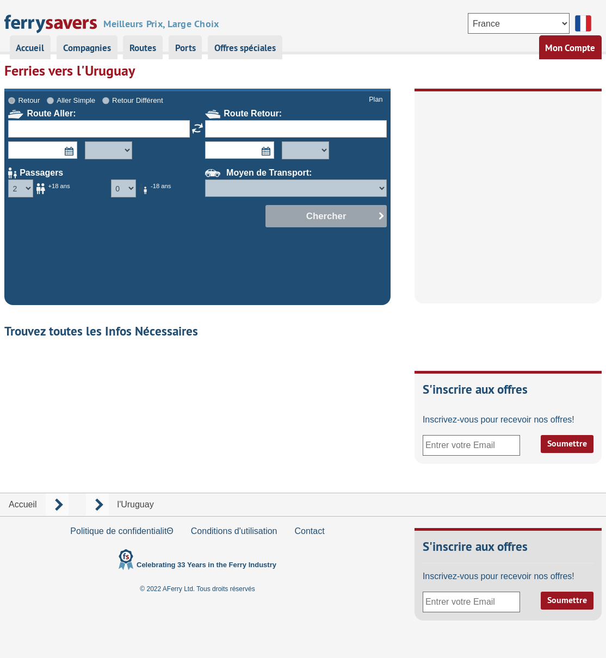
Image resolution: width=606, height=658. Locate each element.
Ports (185, 48)
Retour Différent (137, 100)
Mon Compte (570, 48)
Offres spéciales (245, 48)
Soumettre (567, 443)
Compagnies (87, 48)
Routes (142, 48)
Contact (309, 531)
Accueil (30, 48)
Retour (29, 100)
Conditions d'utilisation (234, 531)
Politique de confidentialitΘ (121, 531)
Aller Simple (76, 100)
